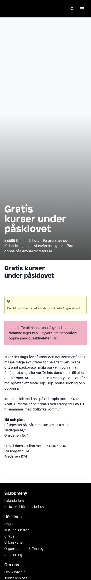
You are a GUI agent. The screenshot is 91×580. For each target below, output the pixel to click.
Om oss (11, 565)
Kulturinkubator (16, 530)
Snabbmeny (15, 493)
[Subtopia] (21, 8)
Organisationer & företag (23, 549)
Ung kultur (12, 524)
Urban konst (14, 542)
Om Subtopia (14, 572)
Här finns (13, 517)
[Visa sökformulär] (72, 8)
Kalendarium (14, 500)
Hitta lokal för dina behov (24, 507)
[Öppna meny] (82, 8)
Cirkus (9, 536)
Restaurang (13, 555)
